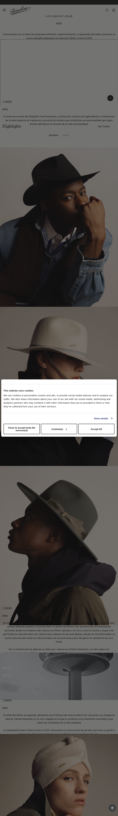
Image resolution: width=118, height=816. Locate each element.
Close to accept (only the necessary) (21, 429)
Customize (59, 429)
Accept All (96, 429)
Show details (101, 418)
